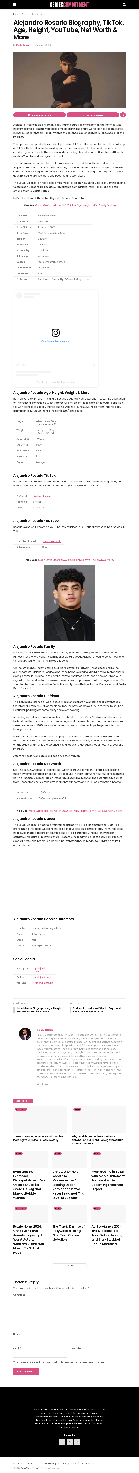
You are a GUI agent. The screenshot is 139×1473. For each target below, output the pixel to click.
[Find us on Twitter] (70, 1442)
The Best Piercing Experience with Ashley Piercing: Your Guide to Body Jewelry (38, 1138)
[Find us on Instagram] (77, 1442)
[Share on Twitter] (93, 114)
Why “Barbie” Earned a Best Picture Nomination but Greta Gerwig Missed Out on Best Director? (97, 1140)
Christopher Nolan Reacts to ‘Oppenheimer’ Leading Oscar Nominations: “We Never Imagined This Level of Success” (68, 1185)
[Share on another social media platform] (123, 114)
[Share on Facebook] (39, 114)
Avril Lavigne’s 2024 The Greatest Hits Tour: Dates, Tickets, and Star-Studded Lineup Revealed (106, 1235)
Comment (20, 1295)
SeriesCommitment (29, 1468)
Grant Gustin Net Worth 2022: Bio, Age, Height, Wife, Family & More (75, 205)
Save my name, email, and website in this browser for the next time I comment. (61, 1362)
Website (76, 1348)
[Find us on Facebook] (62, 1442)
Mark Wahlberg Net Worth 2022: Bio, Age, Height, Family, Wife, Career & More (75, 811)
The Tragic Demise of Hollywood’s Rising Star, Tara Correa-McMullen (68, 1233)
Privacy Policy (69, 1463)
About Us (17, 1463)
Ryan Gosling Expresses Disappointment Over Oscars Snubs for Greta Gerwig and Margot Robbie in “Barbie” (30, 1185)
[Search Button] (124, 4)
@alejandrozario (42, 496)
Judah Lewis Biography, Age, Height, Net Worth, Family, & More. (76, 560)
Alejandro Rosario (52, 541)
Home (16, 14)
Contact (32, 1463)
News (77, 1109)
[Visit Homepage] (69, 5)
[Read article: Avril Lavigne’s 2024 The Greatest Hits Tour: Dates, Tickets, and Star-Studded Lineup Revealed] (108, 1214)
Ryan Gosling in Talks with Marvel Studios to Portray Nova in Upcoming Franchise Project (108, 1181)
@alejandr (40, 968)
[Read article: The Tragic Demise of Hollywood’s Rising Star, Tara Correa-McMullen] (69, 1214)
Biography (37, 14)
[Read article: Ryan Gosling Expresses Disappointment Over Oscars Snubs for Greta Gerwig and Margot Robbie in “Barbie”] (30, 1159)
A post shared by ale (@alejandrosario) (55, 382)
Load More (69, 1266)
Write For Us (88, 1463)
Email (17, 1348)
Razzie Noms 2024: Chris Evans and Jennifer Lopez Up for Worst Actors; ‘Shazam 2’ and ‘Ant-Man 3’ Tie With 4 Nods (29, 1240)
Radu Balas (22, 45)
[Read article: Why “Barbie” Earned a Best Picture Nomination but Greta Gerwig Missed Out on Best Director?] (99, 1120)
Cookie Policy (49, 1463)
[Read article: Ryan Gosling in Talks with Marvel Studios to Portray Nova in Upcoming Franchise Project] (108, 1159)
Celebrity (25, 14)
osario (38, 971)
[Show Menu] (14, 4)
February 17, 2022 (42, 45)
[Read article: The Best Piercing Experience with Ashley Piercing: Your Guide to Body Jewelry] (40, 1120)
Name (17, 1334)
